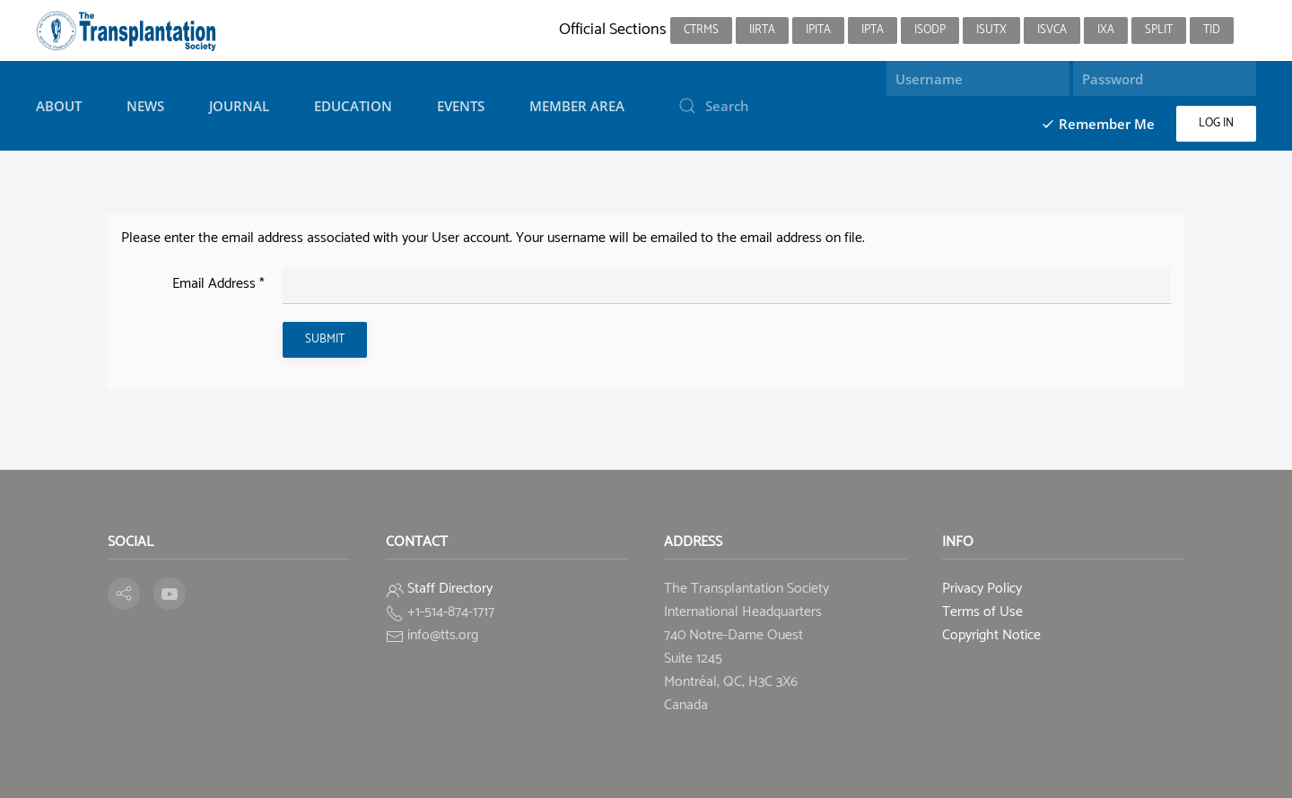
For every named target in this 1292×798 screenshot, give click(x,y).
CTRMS (701, 30)
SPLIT (1159, 30)
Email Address (218, 284)
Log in (1216, 123)
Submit (325, 339)
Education (353, 106)
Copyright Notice (991, 635)
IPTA (872, 30)
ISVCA (1052, 30)
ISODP (930, 30)
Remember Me (1098, 124)
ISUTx (991, 30)
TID (1211, 30)
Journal (239, 106)
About (59, 106)
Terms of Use (982, 612)
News (145, 106)
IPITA (818, 30)
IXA (1105, 30)
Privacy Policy (982, 589)
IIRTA (762, 30)
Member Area (576, 106)
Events (460, 106)
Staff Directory (450, 589)
